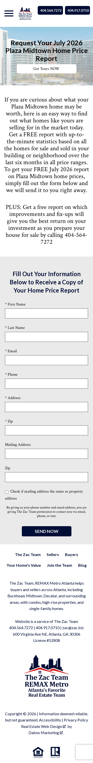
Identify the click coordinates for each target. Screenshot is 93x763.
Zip (7, 468)
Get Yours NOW (46, 68)
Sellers (53, 554)
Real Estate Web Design (43, 726)
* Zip (9, 421)
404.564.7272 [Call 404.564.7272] (51, 10)
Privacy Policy (76, 719)
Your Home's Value (24, 565)
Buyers (71, 554)
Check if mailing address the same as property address (44, 495)
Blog (82, 565)
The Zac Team (28, 554)
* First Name (15, 304)
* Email (11, 351)
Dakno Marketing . (46, 732)
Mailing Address (18, 444)
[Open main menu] (9, 13)
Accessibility (50, 719)
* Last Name (15, 327)
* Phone (11, 374)
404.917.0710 (48, 627)
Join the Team (59, 565)
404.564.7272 (21, 627)
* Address (13, 398)
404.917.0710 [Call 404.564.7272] (78, 10)
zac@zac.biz (73, 627)
